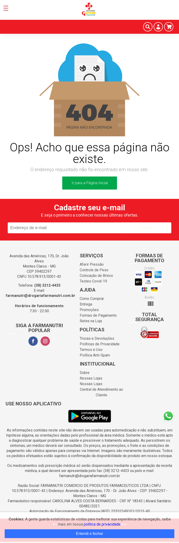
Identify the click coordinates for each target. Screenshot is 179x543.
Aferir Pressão (92, 264)
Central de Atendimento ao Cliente (101, 392)
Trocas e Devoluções (97, 338)
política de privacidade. (102, 524)
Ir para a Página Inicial (90, 183)
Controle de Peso (94, 270)
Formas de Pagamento (98, 315)
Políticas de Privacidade (100, 344)
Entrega (86, 304)
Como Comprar (92, 298)
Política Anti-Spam (95, 355)
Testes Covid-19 (93, 281)
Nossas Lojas (91, 378)
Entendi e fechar (89, 534)
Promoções (89, 310)
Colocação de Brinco (96, 275)
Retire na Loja (91, 321)
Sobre (85, 372)
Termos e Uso (91, 349)
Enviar (146, 227)
